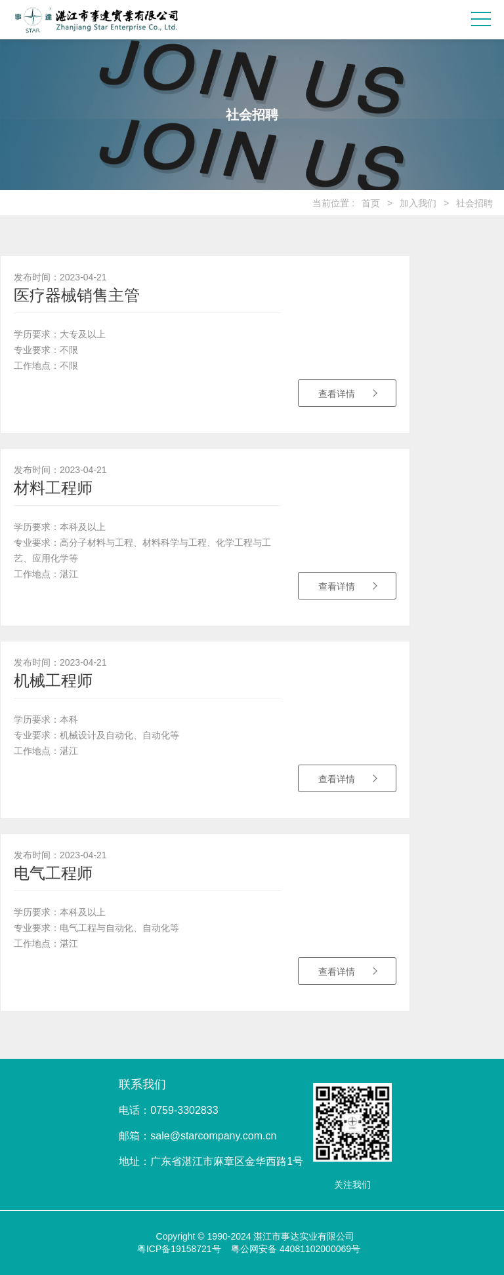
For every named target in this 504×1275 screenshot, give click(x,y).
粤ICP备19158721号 (179, 1249)
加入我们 (418, 203)
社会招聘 (474, 203)
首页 (371, 203)
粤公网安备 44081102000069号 (295, 1249)
